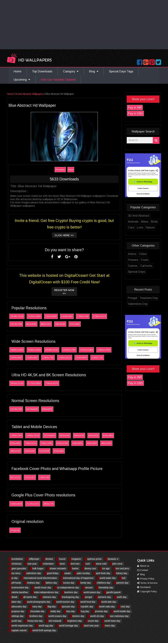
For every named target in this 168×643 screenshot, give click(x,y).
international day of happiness (78, 578)
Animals (136, 221)
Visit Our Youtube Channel (58, 79)
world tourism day (65, 601)
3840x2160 (20, 383)
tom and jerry (122, 568)
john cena (117, 563)
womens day (104, 597)
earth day (121, 597)
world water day (108, 578)
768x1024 (34, 443)
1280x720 (100, 357)
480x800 (95, 443)
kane (62, 563)
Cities (146, 254)
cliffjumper (34, 559)
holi (123, 578)
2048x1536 (20, 316)
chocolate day (37, 611)
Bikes (148, 221)
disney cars (90, 568)
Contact (142, 570)
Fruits (148, 260)
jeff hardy (16, 582)
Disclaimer (144, 587)
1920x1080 (37, 316)
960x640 (68, 435)
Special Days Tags (121, 71)
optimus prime (94, 559)
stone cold (101, 563)
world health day (122, 611)
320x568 (48, 451)
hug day (85, 611)
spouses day (68, 606)
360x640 (64, 324)
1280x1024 (102, 316)
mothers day (33, 582)
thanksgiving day (70, 597)
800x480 (111, 435)
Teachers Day (152, 298)
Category (70, 71)
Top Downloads (42, 71)
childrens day (103, 582)
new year (32, 563)
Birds (157, 221)
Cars (134, 227)
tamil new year (91, 625)
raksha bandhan (19, 592)
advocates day (18, 606)
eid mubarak (55, 621)
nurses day (68, 582)
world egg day (46, 625)
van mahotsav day (119, 616)
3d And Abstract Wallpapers (32, 94)
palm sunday (83, 573)
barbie (75, 568)
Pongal (135, 298)
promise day (101, 611)
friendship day (106, 587)
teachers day (70, 592)
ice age (106, 568)
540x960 (81, 443)
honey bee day (35, 621)
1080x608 (19, 503)
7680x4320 (55, 383)
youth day (16, 621)
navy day (37, 606)
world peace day (92, 592)
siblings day (17, 616)
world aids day (108, 601)
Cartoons (150, 265)
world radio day (107, 606)
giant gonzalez (18, 568)
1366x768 (86, 316)
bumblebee (17, 559)
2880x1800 (20, 350)
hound (62, 559)
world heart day (112, 621)
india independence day (46, 592)
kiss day (70, 611)
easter (67, 573)
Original (18, 530)
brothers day (36, 616)
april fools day (103, 573)
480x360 (110, 443)
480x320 (49, 324)
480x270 (52, 503)
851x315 (19, 477)
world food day (87, 601)
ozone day (93, 621)
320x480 (78, 324)
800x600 (35, 324)
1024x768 (19, 324)
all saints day (30, 597)
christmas (16, 563)
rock (87, 563)
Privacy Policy (145, 578)
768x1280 (50, 443)
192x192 (33, 477)
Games (136, 265)
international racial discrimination (40, 578)
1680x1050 (107, 350)
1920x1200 (72, 350)
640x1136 (66, 443)
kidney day (121, 573)
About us (143, 566)
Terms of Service (147, 583)
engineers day (74, 621)
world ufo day (97, 616)
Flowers (136, 260)
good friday (52, 573)
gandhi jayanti (113, 592)
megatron (76, 559)
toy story (15, 573)
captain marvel (18, 630)
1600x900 (54, 316)
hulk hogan (38, 568)
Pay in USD (138, 113)
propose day (17, 611)
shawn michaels (58, 568)
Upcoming (22, 79)
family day (85, 582)
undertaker (48, 563)
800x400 (19, 443)
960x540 (82, 435)
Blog (93, 71)
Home (17, 71)
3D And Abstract (142, 215)
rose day (125, 606)
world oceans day (57, 616)
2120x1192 (36, 503)
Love (143, 227)
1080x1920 (36, 435)
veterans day (49, 597)
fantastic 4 (113, 559)
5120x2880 (37, 383)
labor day (16, 601)
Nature (153, 227)
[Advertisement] (84, 25)
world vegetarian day (22, 625)
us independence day (68, 587)
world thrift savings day (44, 630)
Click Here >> (67, 235)
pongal (88, 597)
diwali (14, 597)
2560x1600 (37, 350)
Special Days (139, 271)
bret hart (75, 563)
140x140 (48, 477)
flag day (52, 606)
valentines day (33, 573)
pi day (14, 578)
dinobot (49, 559)
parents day (122, 582)
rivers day (110, 625)
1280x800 (85, 357)
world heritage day (68, 625)
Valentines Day (141, 303)
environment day (20, 587)
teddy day (55, 611)
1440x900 (70, 316)
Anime (135, 254)
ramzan (89, 587)
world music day (42, 587)
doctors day (78, 616)
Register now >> (68, 292)
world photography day (38, 601)
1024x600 (35, 409)
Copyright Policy (147, 591)
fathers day (51, 582)
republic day (87, 606)
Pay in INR (138, 107)
